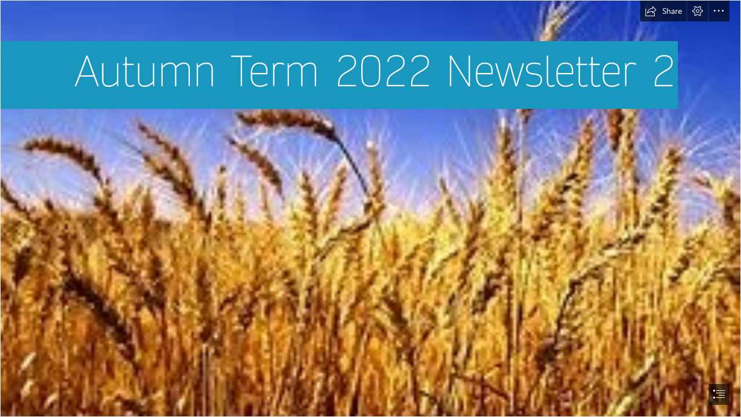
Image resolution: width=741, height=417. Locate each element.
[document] (370, 208)
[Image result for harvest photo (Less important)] (370, 208)
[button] (663, 11)
